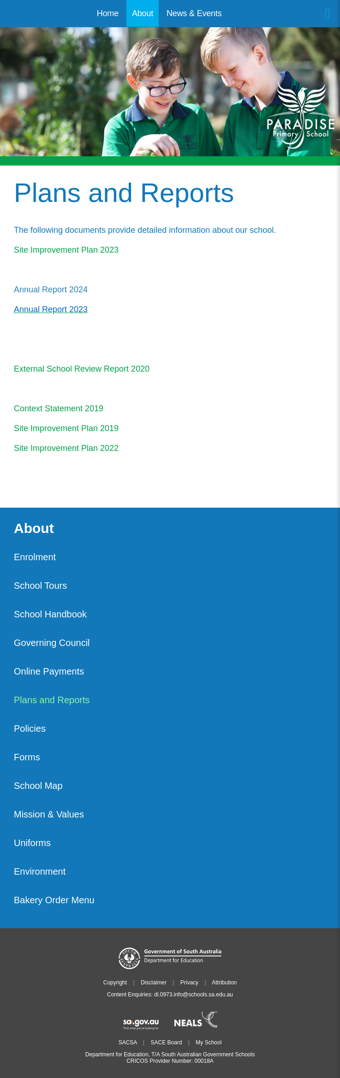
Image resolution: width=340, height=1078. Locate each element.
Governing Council (52, 643)
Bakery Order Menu (54, 900)
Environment (40, 871)
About (34, 528)
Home (108, 13)
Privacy (189, 982)
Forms (27, 757)
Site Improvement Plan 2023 (66, 250)
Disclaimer (154, 982)
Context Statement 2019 (58, 408)
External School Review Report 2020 (81, 368)
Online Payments (49, 671)
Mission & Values (49, 814)
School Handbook (50, 614)
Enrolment (35, 557)
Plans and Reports (52, 700)
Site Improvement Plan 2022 (66, 448)
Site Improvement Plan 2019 (66, 428)
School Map (38, 786)
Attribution (224, 982)
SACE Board (166, 1042)
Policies (30, 728)
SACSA (128, 1042)
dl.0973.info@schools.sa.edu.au (193, 994)
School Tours (40, 585)
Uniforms (32, 843)
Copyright (115, 982)
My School (208, 1042)
